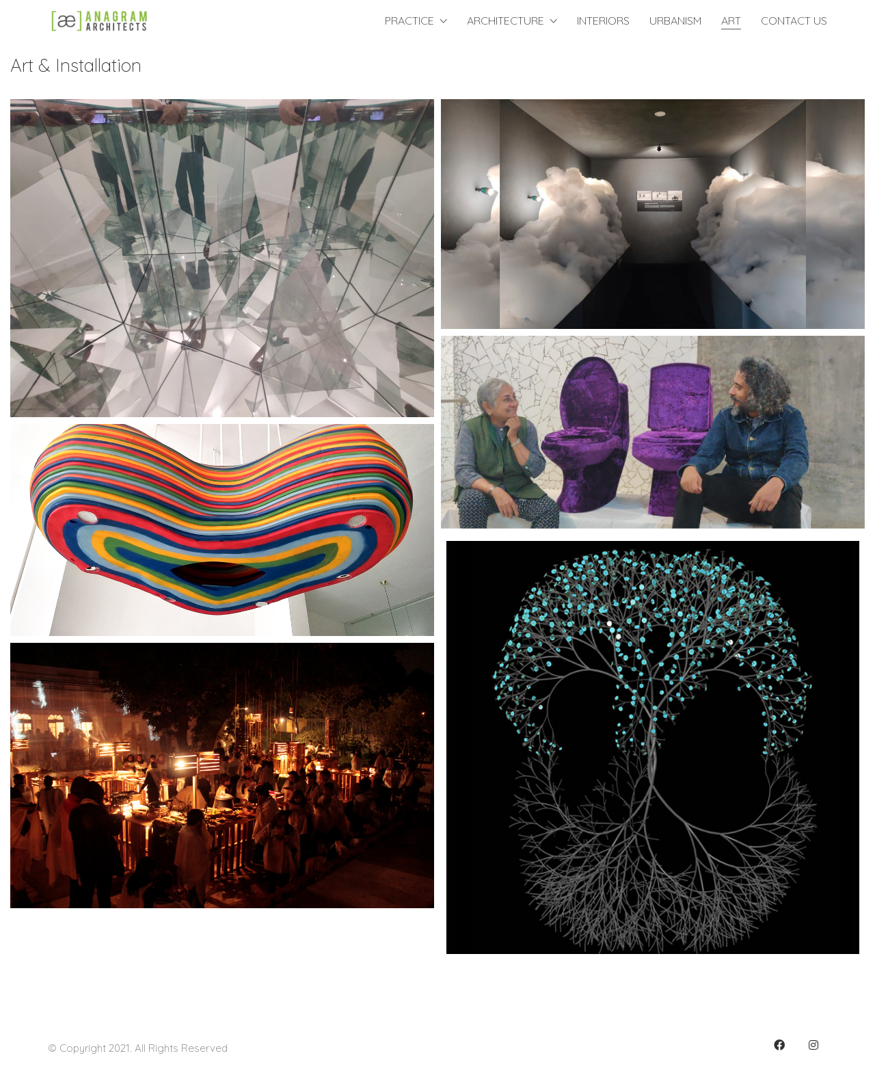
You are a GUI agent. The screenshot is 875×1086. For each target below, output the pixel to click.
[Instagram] (813, 1045)
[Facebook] (779, 1045)
